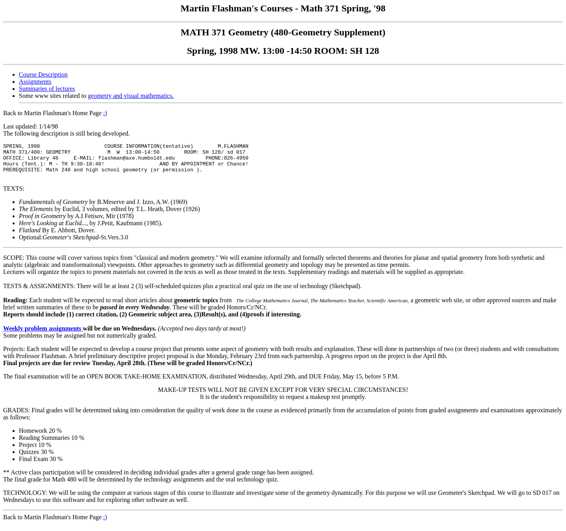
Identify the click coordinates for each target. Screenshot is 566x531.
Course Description (43, 74)
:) (105, 113)
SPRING (12, 147)
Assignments (35, 81)
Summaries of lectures (47, 88)
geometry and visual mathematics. (131, 95)
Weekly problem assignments (43, 335)
